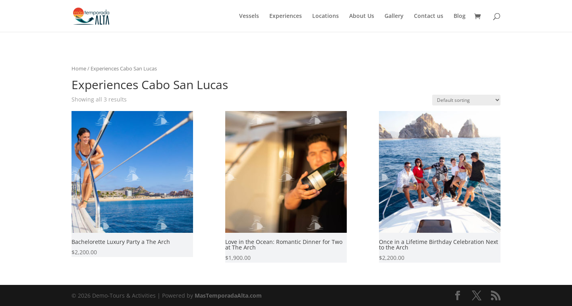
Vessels (249, 16)
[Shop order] (466, 100)
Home (79, 68)
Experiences (285, 16)
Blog (460, 16)
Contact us (428, 16)
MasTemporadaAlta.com (228, 295)
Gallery (394, 16)
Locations (325, 16)
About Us (361, 16)
